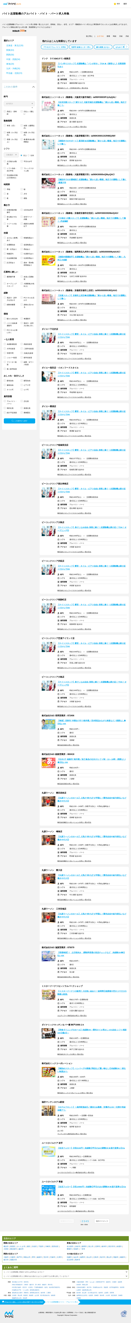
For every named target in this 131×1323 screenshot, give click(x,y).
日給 (121, 36)
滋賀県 (120, 1282)
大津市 (59, 1257)
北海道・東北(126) (14, 45)
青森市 (115, 1257)
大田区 (6, 1249)
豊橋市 (69, 1249)
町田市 (26, 1282)
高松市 (47, 1295)
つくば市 (25, 1290)
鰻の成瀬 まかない (103, 47)
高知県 (25, 1298)
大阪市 (6, 1257)
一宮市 (82, 1249)
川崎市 (47, 1246)
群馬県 (32, 1290)
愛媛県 (14, 1298)
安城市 (75, 1249)
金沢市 (94, 1292)
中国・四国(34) (13, 59)
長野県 (112, 1292)
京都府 (114, 1282)
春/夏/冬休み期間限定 (29, 150)
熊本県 (102, 1295)
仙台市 (75, 1257)
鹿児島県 (114, 1295)
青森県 (106, 1287)
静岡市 (84, 1246)
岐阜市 (104, 1246)
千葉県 (36, 1287)
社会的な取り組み (60, 1312)
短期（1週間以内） (29, 136)
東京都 (14, 1282)
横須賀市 (13, 1249)
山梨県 (106, 1292)
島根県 (31, 1295)
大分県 (108, 1295)
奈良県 (79, 1284)
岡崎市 (26, 1292)
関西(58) (10, 55)
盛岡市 (116, 1287)
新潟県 (79, 1292)
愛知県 (14, 1292)
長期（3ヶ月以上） (12, 150)
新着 (108, 36)
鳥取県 (25, 1295)
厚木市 (50, 1284)
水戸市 (19, 1290)
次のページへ (102, 1221)
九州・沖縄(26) (13, 68)
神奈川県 (15, 1284)
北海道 (79, 1287)
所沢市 (25, 1287)
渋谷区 (34, 1246)
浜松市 (77, 1246)
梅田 (82, 1282)
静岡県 (32, 1292)
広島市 (95, 1257)
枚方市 (6, 1260)
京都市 (12, 1257)
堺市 (33, 1257)
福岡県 (79, 1295)
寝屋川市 (13, 1260)
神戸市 (19, 1257)
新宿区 (12, 1246)
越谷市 (21, 1249)
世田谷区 (55, 1246)
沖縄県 (79, 1298)
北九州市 (70, 1260)
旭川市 (102, 1257)
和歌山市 (27, 1257)
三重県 (48, 1292)
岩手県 (111, 1287)
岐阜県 (43, 1292)
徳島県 (53, 1295)
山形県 (79, 1290)
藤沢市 (32, 1284)
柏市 (46, 1287)
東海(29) (10, 64)
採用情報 (70, 1312)
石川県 (90, 1292)
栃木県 (51, 1287)
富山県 (84, 1292)
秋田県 (122, 1287)
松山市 (89, 1257)
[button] (126, 46)
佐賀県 (91, 1295)
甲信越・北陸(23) (14, 73)
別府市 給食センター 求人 (81, 47)
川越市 (19, 1287)
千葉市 (41, 1246)
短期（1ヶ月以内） (12, 143)
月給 (127, 36)
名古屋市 (70, 1246)
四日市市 (111, 1246)
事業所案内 (49, 1312)
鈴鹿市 (119, 1246)
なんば (92, 1282)
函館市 (122, 1257)
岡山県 (20, 1295)
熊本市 (77, 1260)
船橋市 (41, 1287)
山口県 (37, 1295)
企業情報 (41, 1312)
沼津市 (97, 1246)
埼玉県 (14, 1287)
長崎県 (96, 1295)
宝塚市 (52, 1257)
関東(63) (10, 50)
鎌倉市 (44, 1284)
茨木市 (45, 1257)
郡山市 (109, 1257)
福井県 (101, 1292)
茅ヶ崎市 (38, 1284)
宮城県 (95, 1287)
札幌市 (69, 1257)
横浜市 (6, 1246)
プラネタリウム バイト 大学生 (54, 47)
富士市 (90, 1246)
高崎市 (37, 1290)
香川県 (42, 1295)
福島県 (84, 1290)
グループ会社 (79, 1312)
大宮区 (30, 1287)
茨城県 (14, 1290)
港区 (28, 1246)
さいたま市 (21, 1246)
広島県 (14, 1295)
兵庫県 (98, 1282)
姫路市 (39, 1257)
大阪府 (79, 1282)
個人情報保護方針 (90, 1312)
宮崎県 (120, 1295)
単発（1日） (11, 135)
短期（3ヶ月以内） (29, 143)
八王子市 (20, 1282)
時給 (114, 36)
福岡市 (82, 1257)
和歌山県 (85, 1284)
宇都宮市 (56, 1287)
